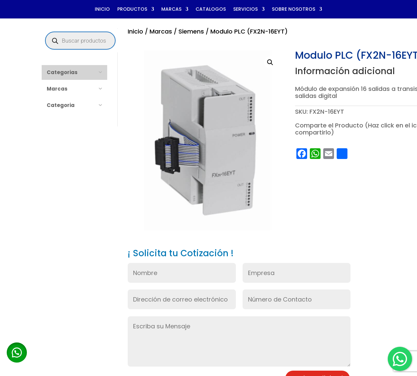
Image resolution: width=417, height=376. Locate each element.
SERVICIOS (245, 9)
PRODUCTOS (132, 9)
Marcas (161, 31)
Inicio (135, 31)
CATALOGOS (211, 9)
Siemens (191, 31)
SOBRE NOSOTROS (293, 9)
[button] (270, 62)
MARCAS (171, 9)
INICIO (102, 9)
